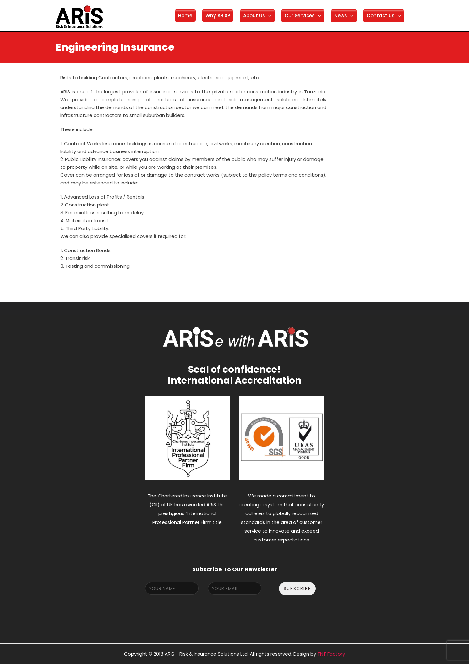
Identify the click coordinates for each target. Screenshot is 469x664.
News (340, 15)
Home (185, 15)
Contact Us (381, 15)
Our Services (300, 15)
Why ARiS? (217, 15)
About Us (254, 15)
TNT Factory (331, 653)
